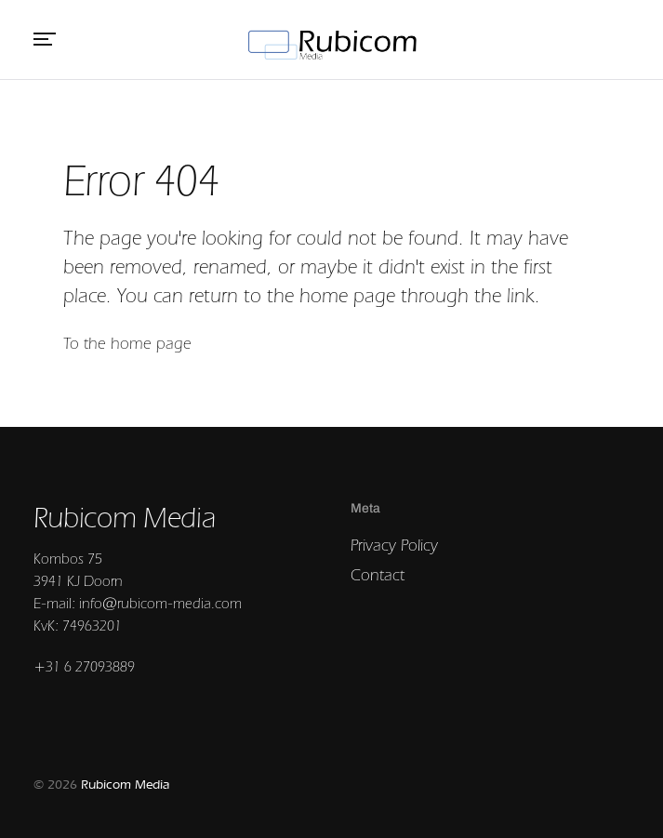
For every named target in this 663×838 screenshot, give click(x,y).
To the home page (127, 342)
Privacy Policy (394, 544)
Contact (377, 574)
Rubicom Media (125, 784)
